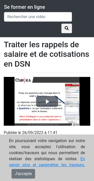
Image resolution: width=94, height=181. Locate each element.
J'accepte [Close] (23, 175)
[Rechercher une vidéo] (38, 17)
